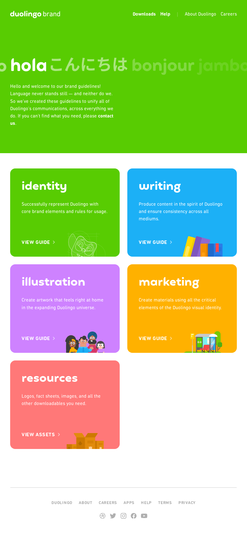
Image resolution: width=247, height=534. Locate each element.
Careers (229, 14)
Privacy (187, 503)
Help (146, 503)
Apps (129, 503)
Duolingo (61, 503)
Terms (165, 503)
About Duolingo (200, 14)
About (85, 503)
